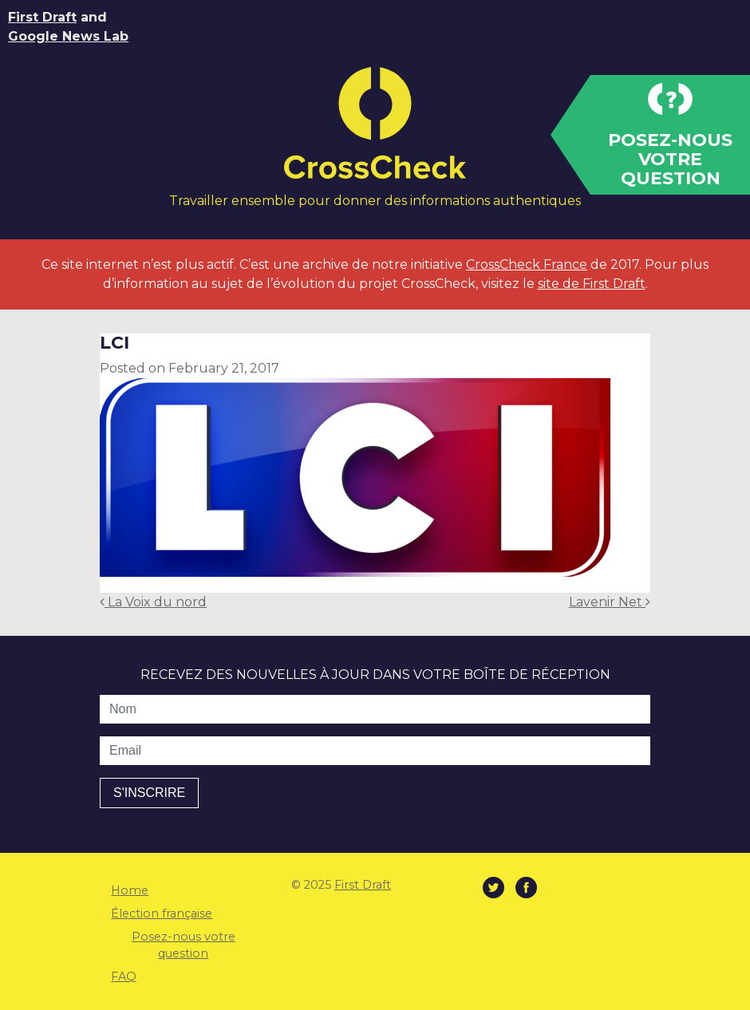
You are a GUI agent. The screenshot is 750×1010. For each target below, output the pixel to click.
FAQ (123, 976)
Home (129, 890)
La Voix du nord (153, 602)
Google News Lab (68, 36)
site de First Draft (591, 283)
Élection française (161, 913)
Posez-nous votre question (183, 945)
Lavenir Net (609, 602)
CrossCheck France (526, 264)
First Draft (42, 17)
